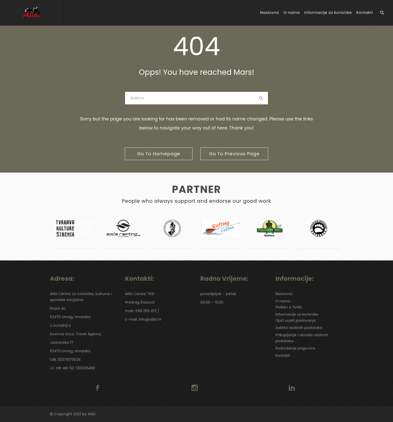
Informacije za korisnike (328, 12)
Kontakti (364, 12)
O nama (291, 12)
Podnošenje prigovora (295, 348)
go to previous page (234, 154)
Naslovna (269, 12)
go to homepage (158, 154)
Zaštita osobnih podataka (298, 327)
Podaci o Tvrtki (288, 307)
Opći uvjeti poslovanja (295, 320)
